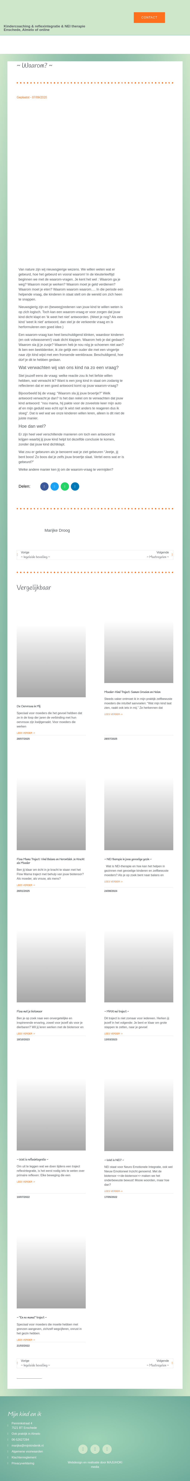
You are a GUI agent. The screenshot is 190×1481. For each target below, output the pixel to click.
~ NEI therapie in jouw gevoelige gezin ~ (128, 859)
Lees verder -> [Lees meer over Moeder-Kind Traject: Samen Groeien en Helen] (113, 714)
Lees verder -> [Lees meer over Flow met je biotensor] (26, 1033)
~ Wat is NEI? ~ (114, 1160)
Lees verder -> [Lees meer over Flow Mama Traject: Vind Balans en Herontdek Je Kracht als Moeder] (26, 885)
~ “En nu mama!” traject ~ (32, 1318)
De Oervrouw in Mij (28, 706)
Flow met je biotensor (29, 1012)
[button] (44, 486)
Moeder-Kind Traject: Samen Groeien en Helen (132, 692)
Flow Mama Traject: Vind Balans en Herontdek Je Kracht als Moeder (50, 861)
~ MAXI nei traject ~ (116, 1012)
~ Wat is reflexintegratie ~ (32, 1160)
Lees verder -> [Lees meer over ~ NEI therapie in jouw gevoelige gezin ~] (113, 881)
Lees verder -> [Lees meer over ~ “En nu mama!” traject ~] (26, 1340)
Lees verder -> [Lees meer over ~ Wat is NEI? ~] (113, 1191)
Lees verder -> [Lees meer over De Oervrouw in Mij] (26, 733)
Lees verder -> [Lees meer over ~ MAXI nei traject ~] (113, 1033)
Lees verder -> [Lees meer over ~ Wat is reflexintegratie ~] (26, 1182)
